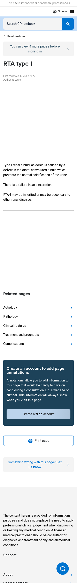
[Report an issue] (38, 464)
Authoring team (12, 79)
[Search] (68, 24)
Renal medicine (14, 36)
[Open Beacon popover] (62, 568)
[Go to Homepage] (15, 11)
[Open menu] (72, 11)
